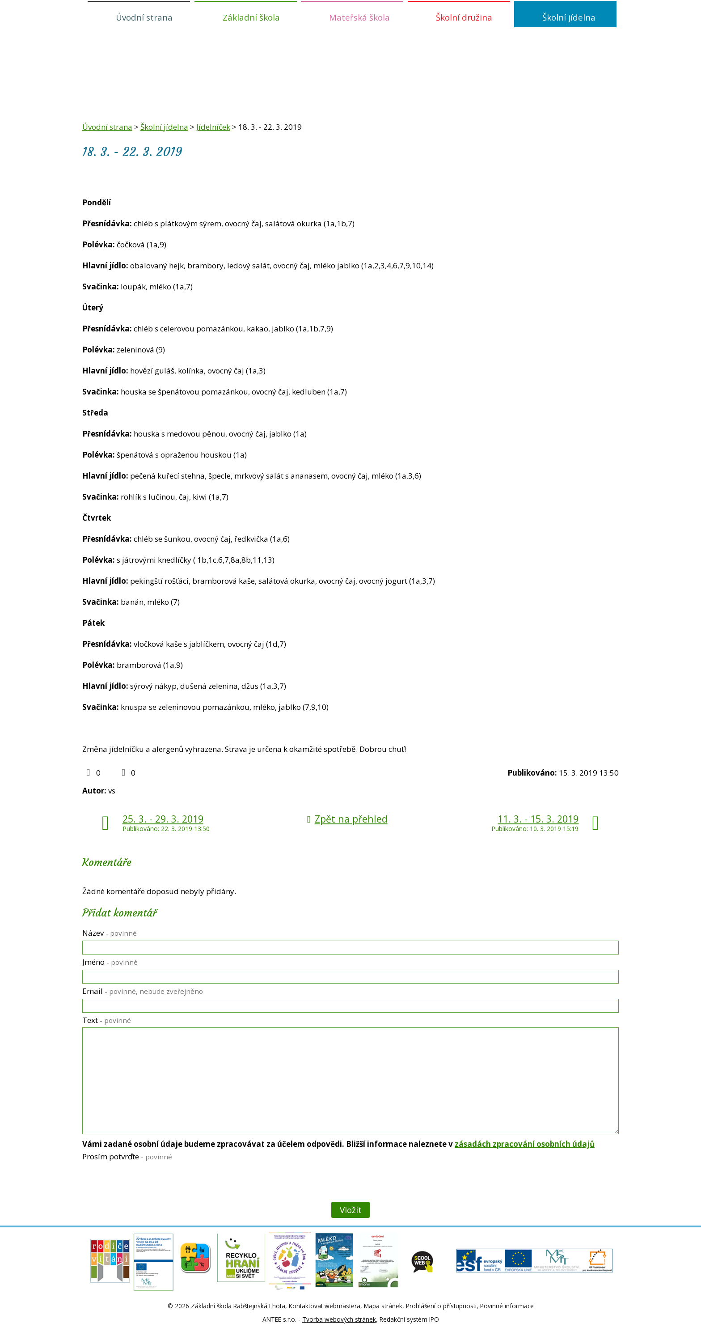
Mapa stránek (383, 1306)
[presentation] (149, 1183)
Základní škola (251, 17)
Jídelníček (213, 127)
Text (106, 1020)
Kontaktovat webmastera (324, 1306)
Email (142, 991)
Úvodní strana (144, 17)
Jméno (110, 962)
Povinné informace (507, 1306)
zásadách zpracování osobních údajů (525, 1144)
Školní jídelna (568, 17)
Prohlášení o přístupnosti (441, 1306)
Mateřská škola (359, 17)
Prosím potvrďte (127, 1156)
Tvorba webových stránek (339, 1319)
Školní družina (464, 17)
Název (109, 933)
